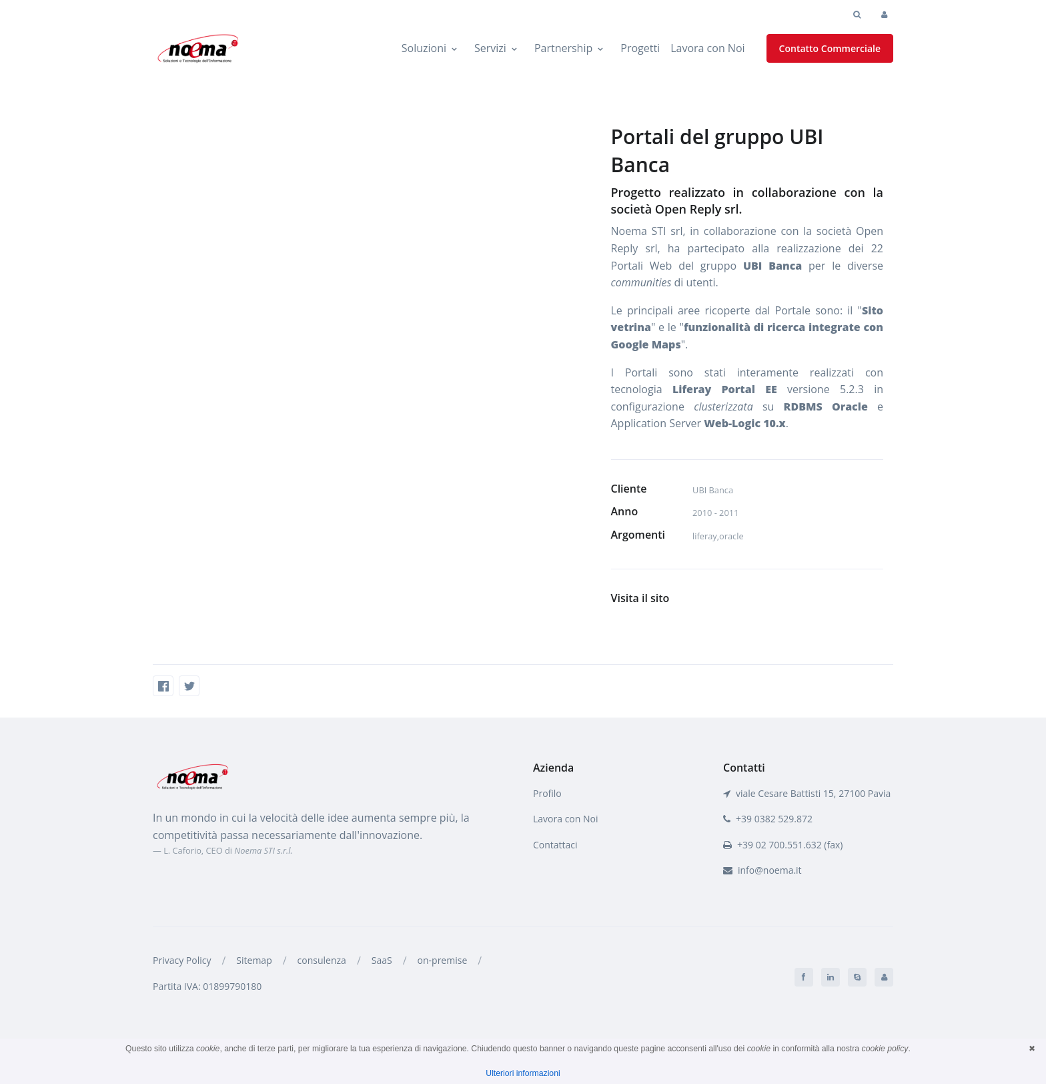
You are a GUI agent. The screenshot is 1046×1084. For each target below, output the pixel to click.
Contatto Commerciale (830, 48)
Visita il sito (640, 598)
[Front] (193, 775)
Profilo (547, 793)
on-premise (443, 960)
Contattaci (555, 844)
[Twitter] (189, 685)
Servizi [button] (490, 48)
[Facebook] (163, 685)
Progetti (640, 48)
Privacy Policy (182, 960)
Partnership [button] (563, 48)
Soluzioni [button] (424, 48)
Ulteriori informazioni (523, 1073)
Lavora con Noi (707, 48)
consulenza (322, 960)
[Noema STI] (198, 49)
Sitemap (254, 960)
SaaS (382, 960)
